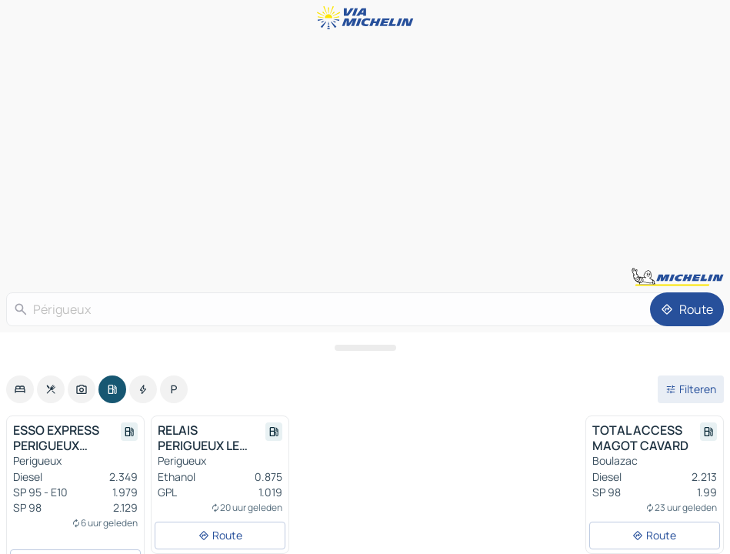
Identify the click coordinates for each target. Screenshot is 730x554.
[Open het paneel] (365, 347)
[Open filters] (691, 389)
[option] (20, 389)
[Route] (687, 309)
